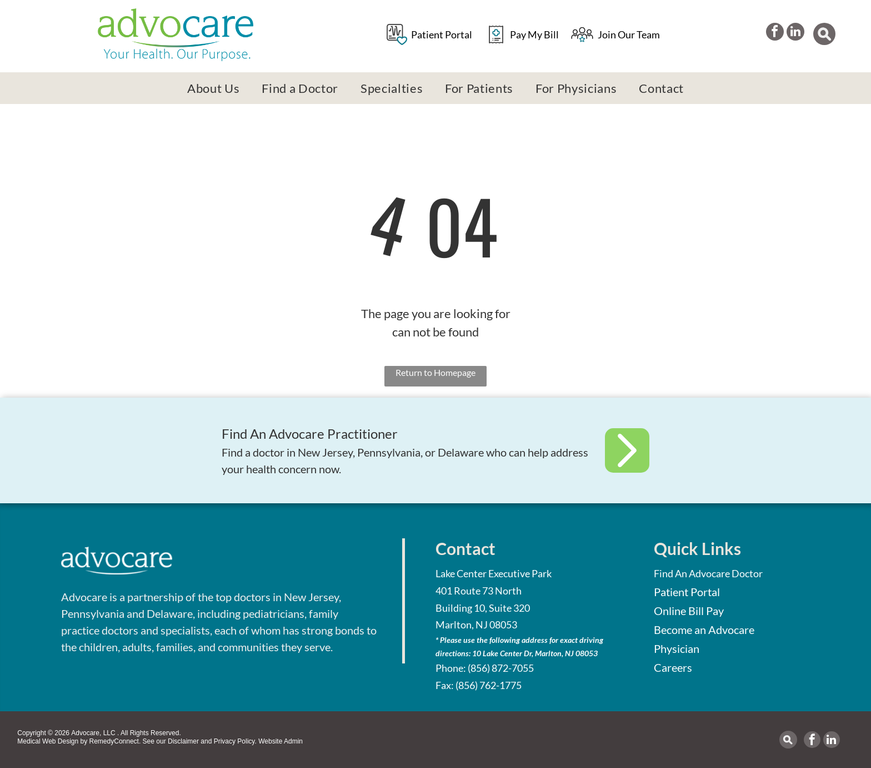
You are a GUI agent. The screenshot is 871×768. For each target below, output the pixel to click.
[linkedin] (798, 34)
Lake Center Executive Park (494, 573)
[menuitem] (213, 88)
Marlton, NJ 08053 (476, 624)
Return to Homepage (435, 372)
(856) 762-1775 (488, 685)
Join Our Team (629, 34)
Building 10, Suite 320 (483, 608)
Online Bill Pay (689, 610)
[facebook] (773, 34)
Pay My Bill (534, 34)
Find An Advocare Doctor (708, 573)
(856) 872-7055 (501, 668)
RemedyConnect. (115, 741)
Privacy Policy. (235, 741)
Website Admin (280, 741)
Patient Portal (441, 34)
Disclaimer (183, 741)
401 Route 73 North (479, 590)
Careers (673, 667)
